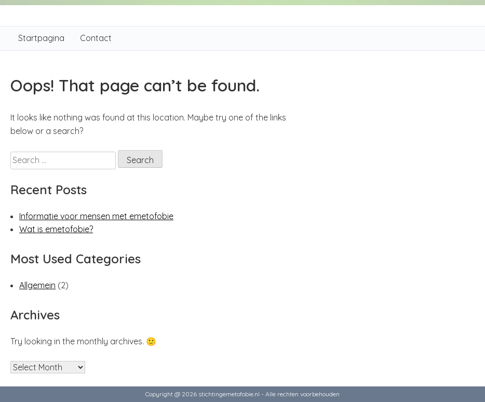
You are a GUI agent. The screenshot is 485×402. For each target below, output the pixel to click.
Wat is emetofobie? (56, 229)
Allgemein (37, 285)
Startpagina (41, 38)
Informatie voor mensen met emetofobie (96, 216)
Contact (96, 38)
